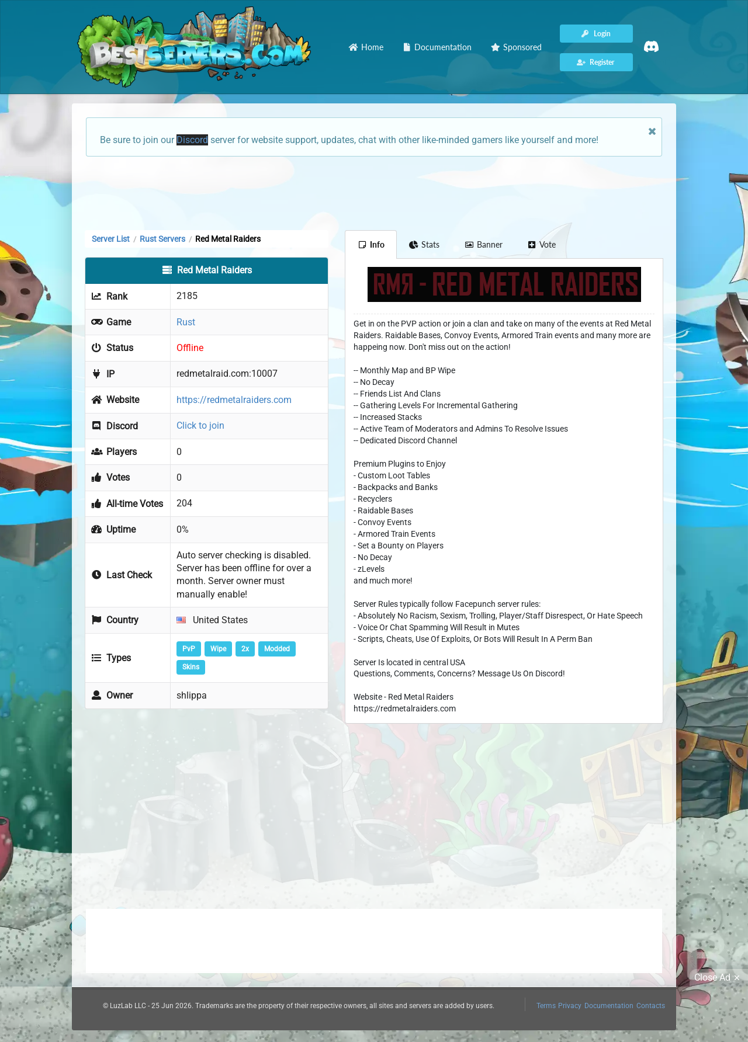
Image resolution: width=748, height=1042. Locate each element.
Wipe (218, 649)
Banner (483, 244)
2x (245, 649)
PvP (188, 649)
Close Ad (718, 977)
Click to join (200, 425)
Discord (192, 139)
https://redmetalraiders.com (234, 399)
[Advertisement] (374, 192)
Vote (541, 244)
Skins (190, 667)
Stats (424, 244)
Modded (277, 649)
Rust (185, 322)
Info (371, 244)
